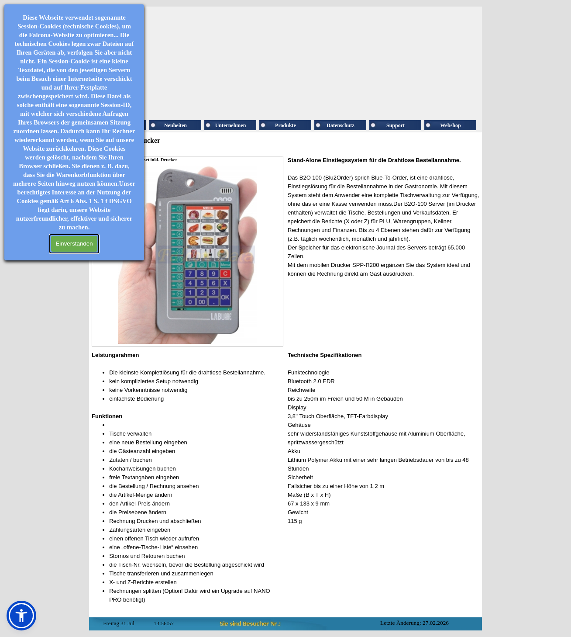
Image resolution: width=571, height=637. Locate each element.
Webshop (450, 125)
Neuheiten (175, 125)
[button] (21, 615)
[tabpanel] (383, 221)
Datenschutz (340, 125)
